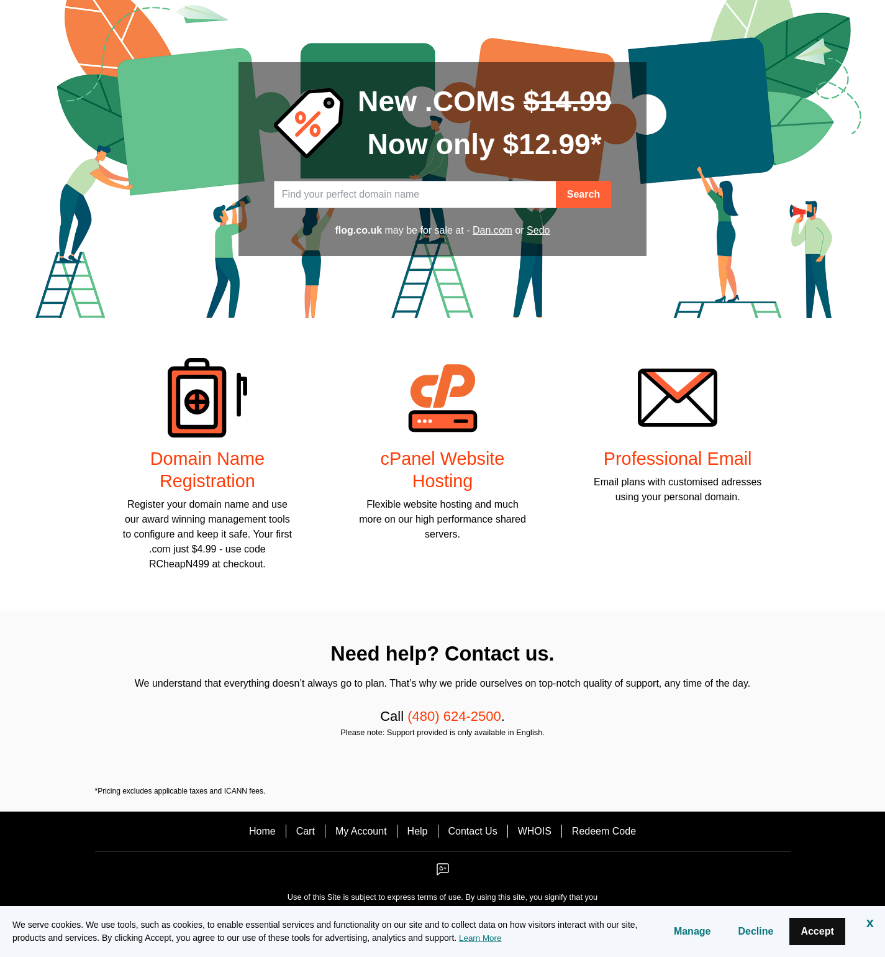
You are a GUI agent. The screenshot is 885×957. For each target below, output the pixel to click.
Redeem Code (604, 831)
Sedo (538, 230)
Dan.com (492, 230)
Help (417, 831)
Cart (305, 831)
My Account (361, 831)
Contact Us (472, 831)
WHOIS (534, 831)
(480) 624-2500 (454, 716)
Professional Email (678, 459)
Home (262, 831)
